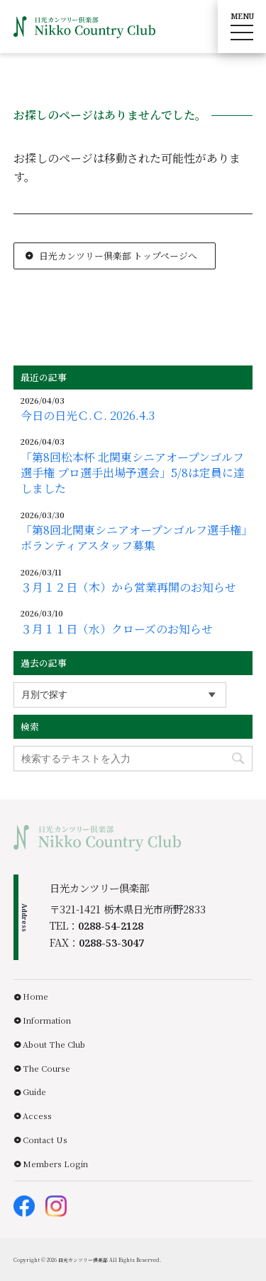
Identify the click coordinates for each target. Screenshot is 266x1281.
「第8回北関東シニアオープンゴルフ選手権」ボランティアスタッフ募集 (137, 538)
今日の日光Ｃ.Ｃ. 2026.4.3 (88, 415)
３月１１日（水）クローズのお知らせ (117, 629)
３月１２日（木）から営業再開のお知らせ (128, 587)
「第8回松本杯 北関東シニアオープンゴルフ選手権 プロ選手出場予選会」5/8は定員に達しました (133, 473)
